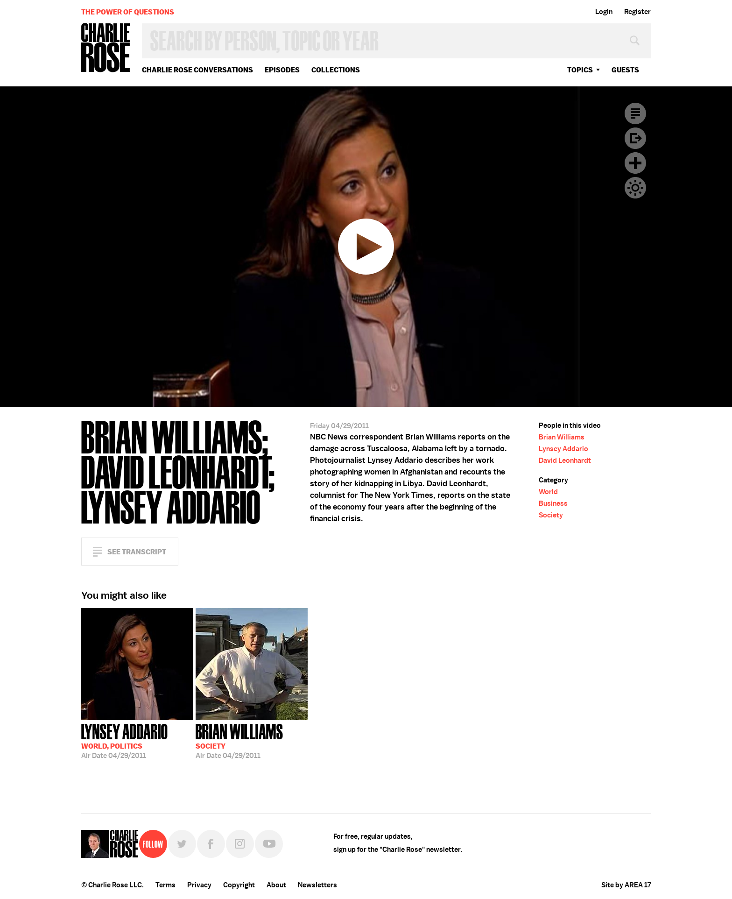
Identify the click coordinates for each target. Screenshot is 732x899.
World (548, 491)
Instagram (240, 844)
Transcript (635, 113)
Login (603, 11)
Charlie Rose (106, 48)
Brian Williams (561, 437)
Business (553, 503)
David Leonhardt (565, 460)
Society (551, 515)
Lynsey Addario (563, 448)
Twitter (182, 844)
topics (580, 69)
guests (625, 69)
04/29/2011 (124, 740)
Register (637, 11)
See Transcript (136, 551)
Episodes (282, 69)
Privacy (199, 885)
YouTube (269, 844)
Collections (335, 69)
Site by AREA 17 (626, 885)
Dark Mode (635, 187)
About (276, 885)
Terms (165, 885)
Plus (635, 163)
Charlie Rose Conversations (197, 69)
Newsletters (317, 885)
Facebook (211, 844)
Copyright (239, 885)
